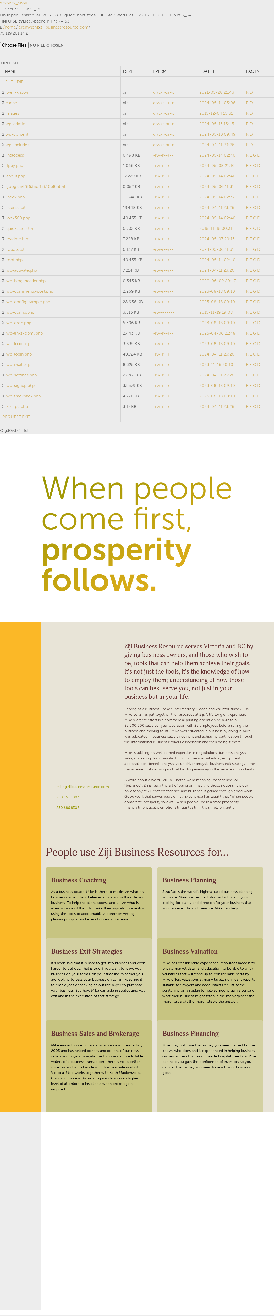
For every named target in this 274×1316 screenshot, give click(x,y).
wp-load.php (18, 344)
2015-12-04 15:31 (216, 113)
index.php (15, 197)
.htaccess (15, 155)
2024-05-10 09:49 (217, 134)
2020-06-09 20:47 (217, 281)
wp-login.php (19, 354)
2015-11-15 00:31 (215, 228)
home (10, 27)
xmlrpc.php (17, 406)
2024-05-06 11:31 (216, 187)
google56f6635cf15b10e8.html (35, 187)
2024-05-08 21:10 (217, 166)
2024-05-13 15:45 (216, 124)
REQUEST (11, 417)
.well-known (17, 92)
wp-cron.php (18, 323)
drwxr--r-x (163, 103)
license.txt (15, 208)
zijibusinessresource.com (64, 27)
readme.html (18, 239)
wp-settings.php (21, 375)
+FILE (7, 82)
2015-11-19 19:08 (216, 312)
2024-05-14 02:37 (217, 197)
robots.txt (15, 249)
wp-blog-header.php (26, 281)
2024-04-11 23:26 (216, 145)
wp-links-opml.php (24, 333)
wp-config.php (20, 312)
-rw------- (164, 312)
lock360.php (18, 218)
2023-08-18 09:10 (217, 291)
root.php (14, 260)
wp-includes (17, 145)
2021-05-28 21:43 (216, 92)
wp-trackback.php (23, 396)
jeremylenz (28, 27)
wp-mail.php (18, 365)
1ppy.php (14, 166)
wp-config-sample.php (28, 302)
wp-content (17, 134)
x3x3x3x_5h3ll (13, 3)
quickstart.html (20, 228)
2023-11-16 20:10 (216, 365)
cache (11, 103)
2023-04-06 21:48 (217, 333)
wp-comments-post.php (29, 291)
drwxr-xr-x (163, 92)
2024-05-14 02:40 (217, 155)
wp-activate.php (21, 270)
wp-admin (15, 124)
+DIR (19, 82)
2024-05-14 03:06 (217, 103)
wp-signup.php (20, 386)
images (12, 113)
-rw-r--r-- (163, 155)
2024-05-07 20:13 (217, 239)
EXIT (26, 417)
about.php (15, 176)
